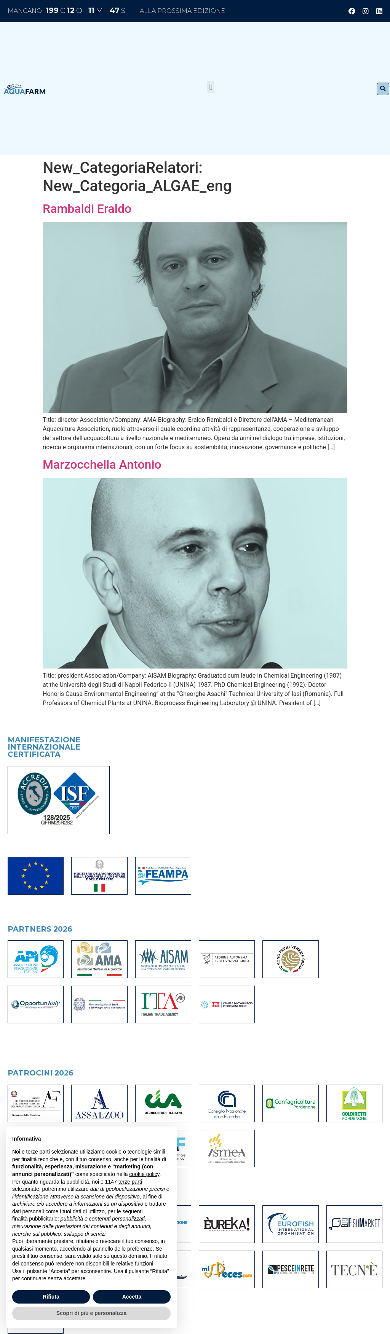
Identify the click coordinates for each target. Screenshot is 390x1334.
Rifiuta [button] (51, 1297)
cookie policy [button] (144, 1174)
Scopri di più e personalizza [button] (91, 1313)
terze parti (130, 1182)
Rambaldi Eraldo (87, 208)
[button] (210, 87)
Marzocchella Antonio (102, 464)
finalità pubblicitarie (35, 1219)
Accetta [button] (132, 1297)
